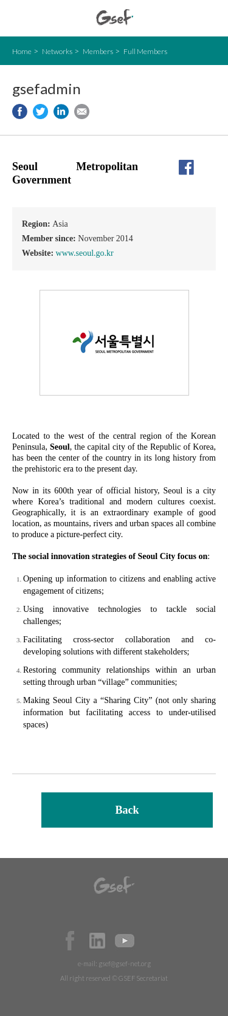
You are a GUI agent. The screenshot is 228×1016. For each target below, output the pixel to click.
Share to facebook (19, 111)
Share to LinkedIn (61, 111)
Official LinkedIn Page (97, 940)
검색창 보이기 (208, 18)
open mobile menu (18, 18)
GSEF (114, 17)
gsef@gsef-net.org (124, 963)
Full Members (145, 51)
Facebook (70, 940)
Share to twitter (40, 111)
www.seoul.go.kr (85, 253)
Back (127, 810)
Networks (57, 51)
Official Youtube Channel (124, 940)
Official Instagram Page (152, 940)
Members (98, 51)
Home (22, 51)
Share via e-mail (81, 111)
